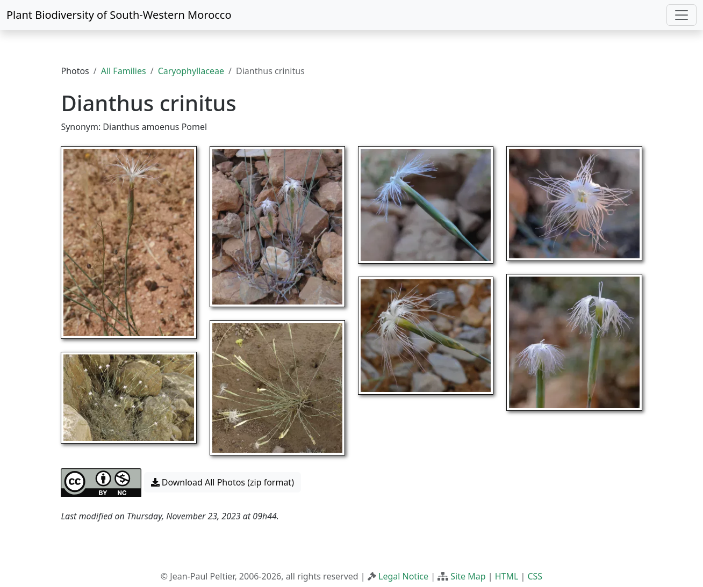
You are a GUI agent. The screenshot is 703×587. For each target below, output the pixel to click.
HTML (507, 576)
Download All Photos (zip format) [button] (222, 482)
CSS (534, 576)
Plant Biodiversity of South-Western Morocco (119, 15)
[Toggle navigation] (681, 15)
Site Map (467, 576)
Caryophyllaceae (191, 71)
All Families (123, 71)
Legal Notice (403, 576)
